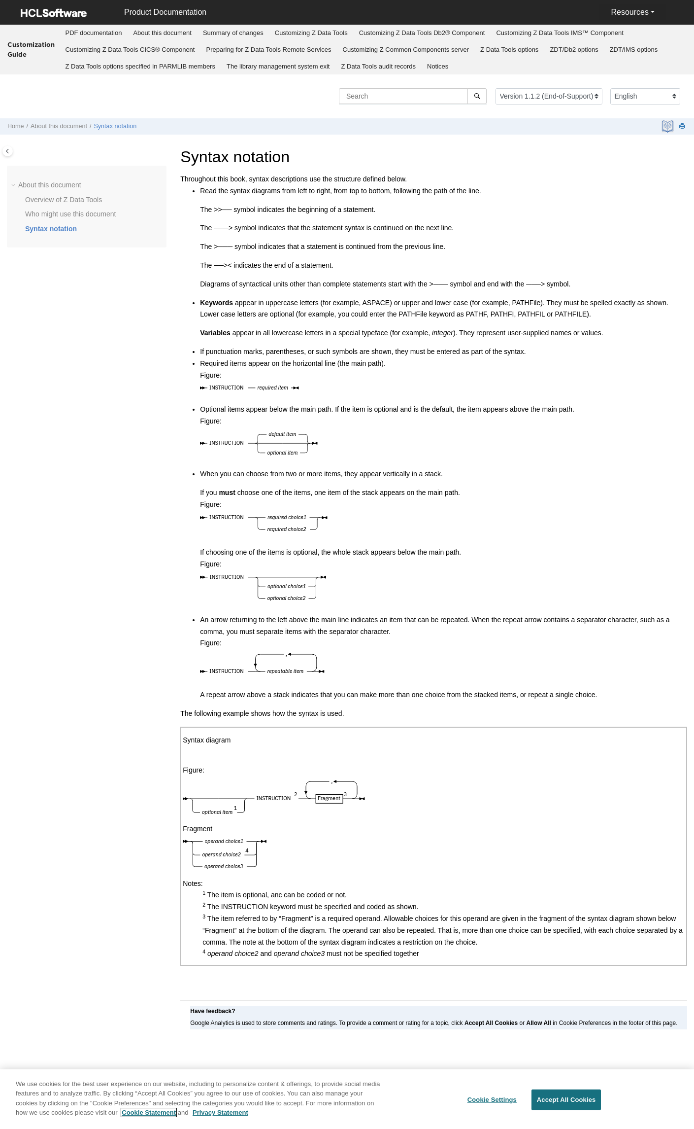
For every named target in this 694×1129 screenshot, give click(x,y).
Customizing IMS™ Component (559, 32)
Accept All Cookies (566, 1099)
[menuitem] (94, 33)
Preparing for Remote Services (268, 49)
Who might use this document (70, 214)
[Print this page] (683, 126)
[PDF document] (668, 126)
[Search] (477, 96)
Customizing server (406, 49)
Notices (437, 66)
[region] (347, 1099)
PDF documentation (94, 32)
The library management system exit (278, 66)
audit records (378, 66)
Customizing (311, 32)
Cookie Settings (492, 1099)
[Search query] (413, 96)
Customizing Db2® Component (422, 32)
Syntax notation (115, 126)
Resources (629, 12)
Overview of (63, 200)
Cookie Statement (149, 1112)
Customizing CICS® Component (130, 49)
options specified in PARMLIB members (140, 66)
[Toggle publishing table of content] (7, 151)
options (509, 49)
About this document (162, 32)
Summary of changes (233, 32)
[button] (14, 185)
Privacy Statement (220, 1112)
